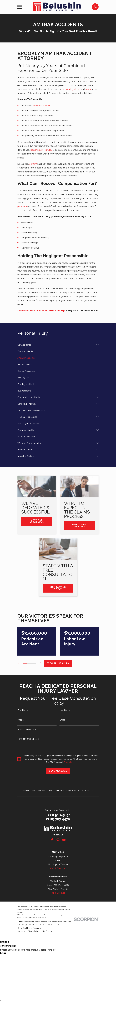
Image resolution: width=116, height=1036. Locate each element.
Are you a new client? (27, 729)
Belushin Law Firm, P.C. (41, 150)
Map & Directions (58, 868)
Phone (20, 720)
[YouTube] (63, 839)
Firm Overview (39, 790)
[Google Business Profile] (58, 839)
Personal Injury (56, 790)
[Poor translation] (3, 954)
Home (25, 790)
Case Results (73, 790)
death (88, 89)
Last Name (64, 710)
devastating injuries (71, 89)
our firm (33, 164)
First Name (22, 710)
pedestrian (22, 206)
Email (62, 720)
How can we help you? (28, 739)
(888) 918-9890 (58, 815)
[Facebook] (52, 839)
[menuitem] (56, 345)
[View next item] (42, 663)
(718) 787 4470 (58, 819)
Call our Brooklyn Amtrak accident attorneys (41, 310)
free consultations (41, 105)
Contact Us (88, 790)
